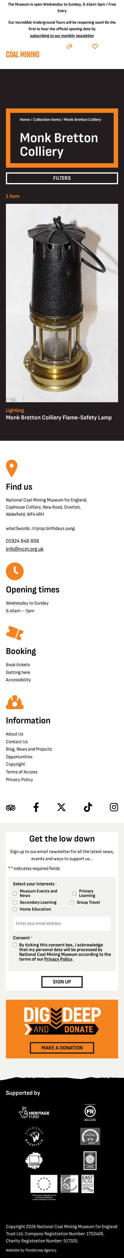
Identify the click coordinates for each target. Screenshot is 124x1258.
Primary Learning (87, 893)
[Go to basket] (102, 61)
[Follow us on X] (61, 807)
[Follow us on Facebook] (36, 807)
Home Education (35, 909)
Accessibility (18, 680)
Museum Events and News (38, 893)
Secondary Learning (38, 902)
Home (25, 120)
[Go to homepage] (22, 56)
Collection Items (47, 120)
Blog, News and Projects (29, 749)
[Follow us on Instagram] (114, 807)
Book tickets (18, 665)
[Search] (88, 61)
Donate (109, 47)
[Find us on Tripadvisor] (10, 808)
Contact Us (17, 742)
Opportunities (19, 757)
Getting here (18, 672)
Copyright (15, 764)
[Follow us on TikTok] (88, 807)
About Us (14, 734)
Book (81, 47)
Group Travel (88, 902)
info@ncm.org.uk (24, 549)
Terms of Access (21, 772)
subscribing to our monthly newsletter (62, 35)
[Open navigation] (113, 61)
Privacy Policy (19, 780)
